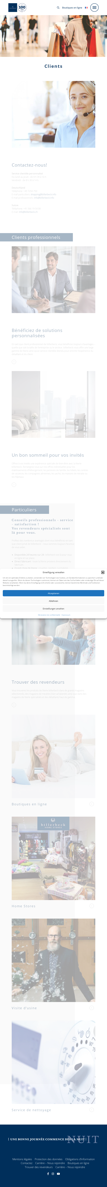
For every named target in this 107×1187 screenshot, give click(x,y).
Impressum (66, 615)
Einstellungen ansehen (53, 608)
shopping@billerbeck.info (43, 197)
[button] (102, 572)
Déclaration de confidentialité (49, 615)
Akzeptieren (53, 593)
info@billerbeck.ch (28, 215)
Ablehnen (53, 600)
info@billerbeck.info (44, 201)
